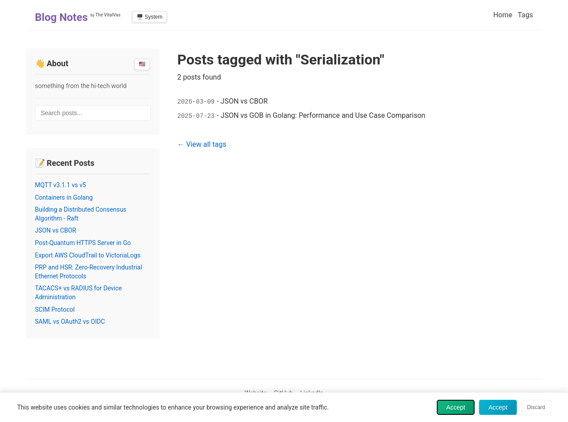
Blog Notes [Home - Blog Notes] (61, 17)
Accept (455, 407)
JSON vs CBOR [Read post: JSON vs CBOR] (56, 230)
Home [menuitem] (502, 15)
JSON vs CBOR (244, 101)
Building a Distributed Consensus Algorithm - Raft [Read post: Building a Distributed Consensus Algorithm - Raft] (81, 214)
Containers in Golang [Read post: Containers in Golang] (64, 197)
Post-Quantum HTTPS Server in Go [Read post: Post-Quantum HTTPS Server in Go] (83, 242)
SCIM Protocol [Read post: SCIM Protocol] (55, 309)
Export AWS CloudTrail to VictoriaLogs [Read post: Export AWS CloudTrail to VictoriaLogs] (88, 255)
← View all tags (201, 144)
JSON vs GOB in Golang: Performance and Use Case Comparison (323, 115)
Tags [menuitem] (525, 15)
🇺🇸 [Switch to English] (142, 64)
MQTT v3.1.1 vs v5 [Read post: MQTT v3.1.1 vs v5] (60, 185)
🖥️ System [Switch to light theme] (149, 17)
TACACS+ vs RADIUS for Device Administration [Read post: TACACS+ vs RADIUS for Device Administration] (78, 293)
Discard (536, 407)
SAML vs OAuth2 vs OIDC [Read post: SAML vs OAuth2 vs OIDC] (70, 321)
